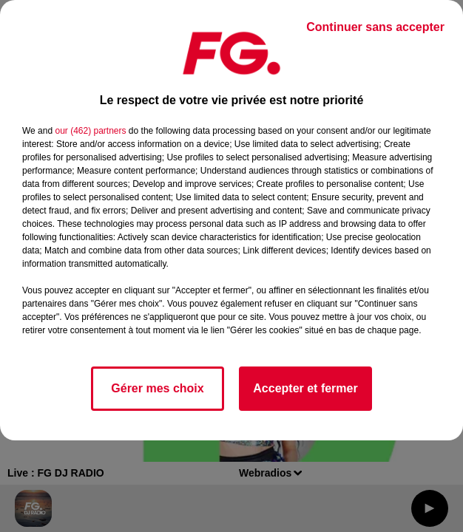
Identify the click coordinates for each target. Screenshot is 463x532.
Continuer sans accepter (375, 27)
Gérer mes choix (157, 388)
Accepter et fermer (305, 388)
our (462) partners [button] (90, 131)
